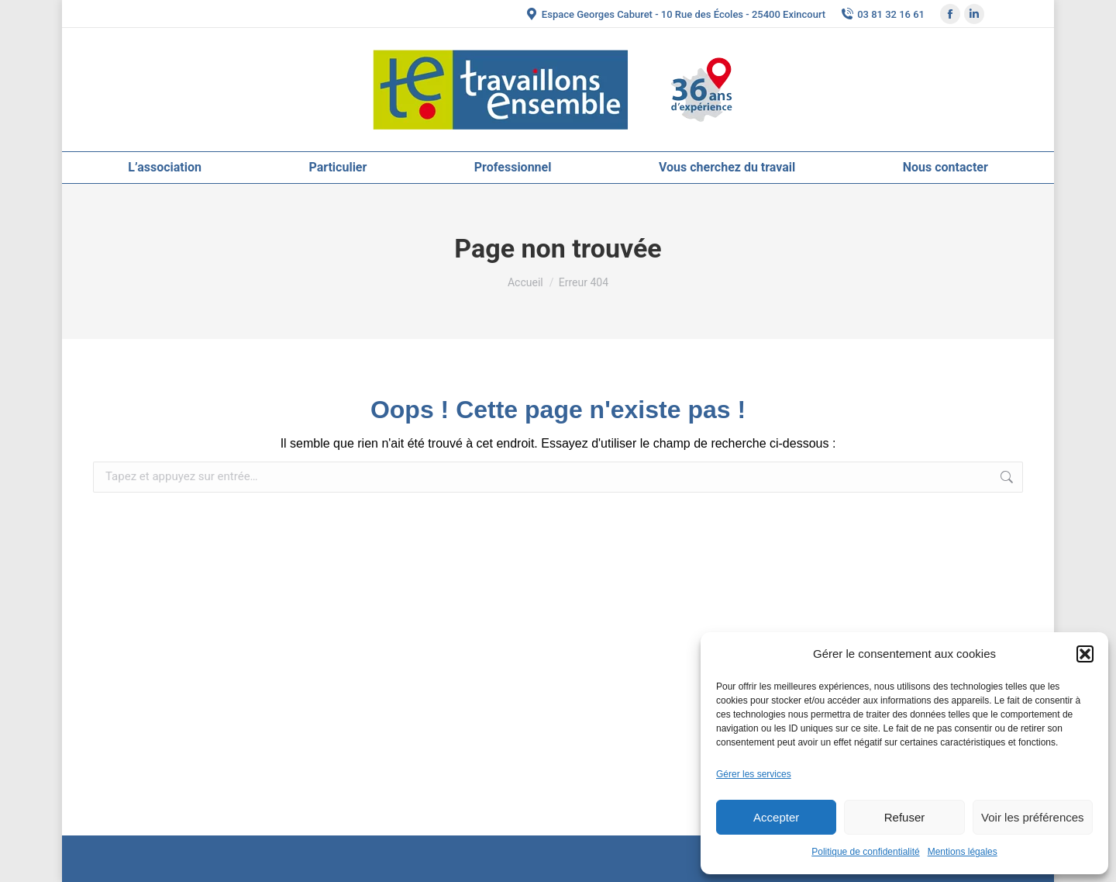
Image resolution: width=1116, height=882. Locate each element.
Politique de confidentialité (865, 851)
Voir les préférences (1032, 817)
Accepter (776, 817)
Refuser (904, 817)
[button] (1085, 654)
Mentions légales (962, 851)
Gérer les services (753, 774)
